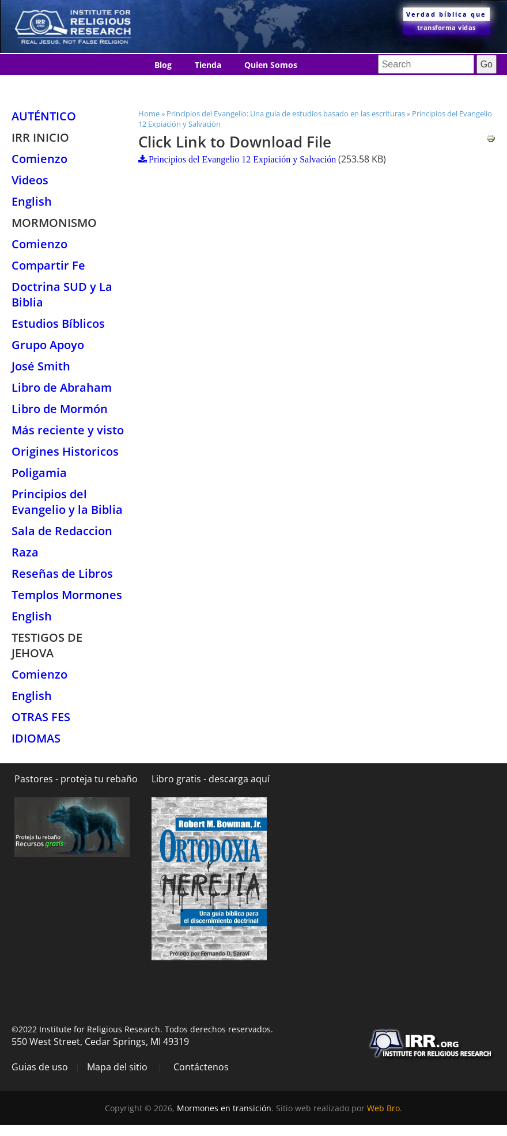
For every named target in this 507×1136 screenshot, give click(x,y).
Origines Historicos (65, 451)
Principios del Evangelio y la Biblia (67, 501)
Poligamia (39, 472)
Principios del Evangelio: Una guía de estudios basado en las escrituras (286, 113)
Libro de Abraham (62, 387)
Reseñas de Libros (62, 573)
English (32, 201)
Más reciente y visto (68, 430)
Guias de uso (40, 1067)
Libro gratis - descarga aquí (211, 779)
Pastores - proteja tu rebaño (76, 779)
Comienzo (39, 158)
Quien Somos (270, 64)
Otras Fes (41, 717)
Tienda (208, 64)
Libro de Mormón (60, 408)
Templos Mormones (67, 595)
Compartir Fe (48, 265)
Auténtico (44, 116)
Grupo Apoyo (48, 345)
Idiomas (244, 86)
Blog (163, 64)
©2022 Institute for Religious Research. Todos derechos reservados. (142, 1029)
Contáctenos (179, 86)
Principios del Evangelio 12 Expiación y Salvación (242, 159)
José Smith (41, 366)
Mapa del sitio (117, 1067)
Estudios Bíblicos (58, 323)
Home (149, 113)
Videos (30, 180)
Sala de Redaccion (62, 531)
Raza (25, 552)
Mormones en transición (224, 1108)
